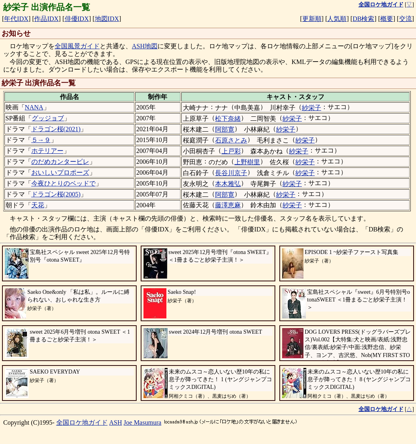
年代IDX (16, 18)
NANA (34, 107)
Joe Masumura (143, 422)
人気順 (336, 18)
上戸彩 (231, 151)
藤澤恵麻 (228, 205)
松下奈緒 (228, 118)
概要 (386, 18)
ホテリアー (47, 150)
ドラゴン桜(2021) (56, 129)
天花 (37, 205)
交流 (405, 18)
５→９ (41, 139)
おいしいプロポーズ (60, 172)
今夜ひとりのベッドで (63, 183)
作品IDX (46, 18)
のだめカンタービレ (60, 161)
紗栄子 (311, 107)
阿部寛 (224, 129)
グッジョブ (48, 118)
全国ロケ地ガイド (82, 422)
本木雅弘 (228, 183)
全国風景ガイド (77, 46)
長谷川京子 (231, 172)
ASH (115, 422)
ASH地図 (145, 46)
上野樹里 (247, 162)
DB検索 (363, 18)
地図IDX (107, 18)
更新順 (312, 18)
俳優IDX (77, 18)
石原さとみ (231, 140)
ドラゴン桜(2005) (56, 194)
